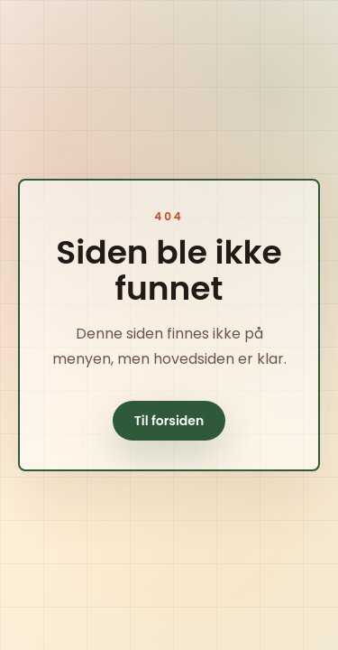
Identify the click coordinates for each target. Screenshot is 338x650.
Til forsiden (169, 421)
